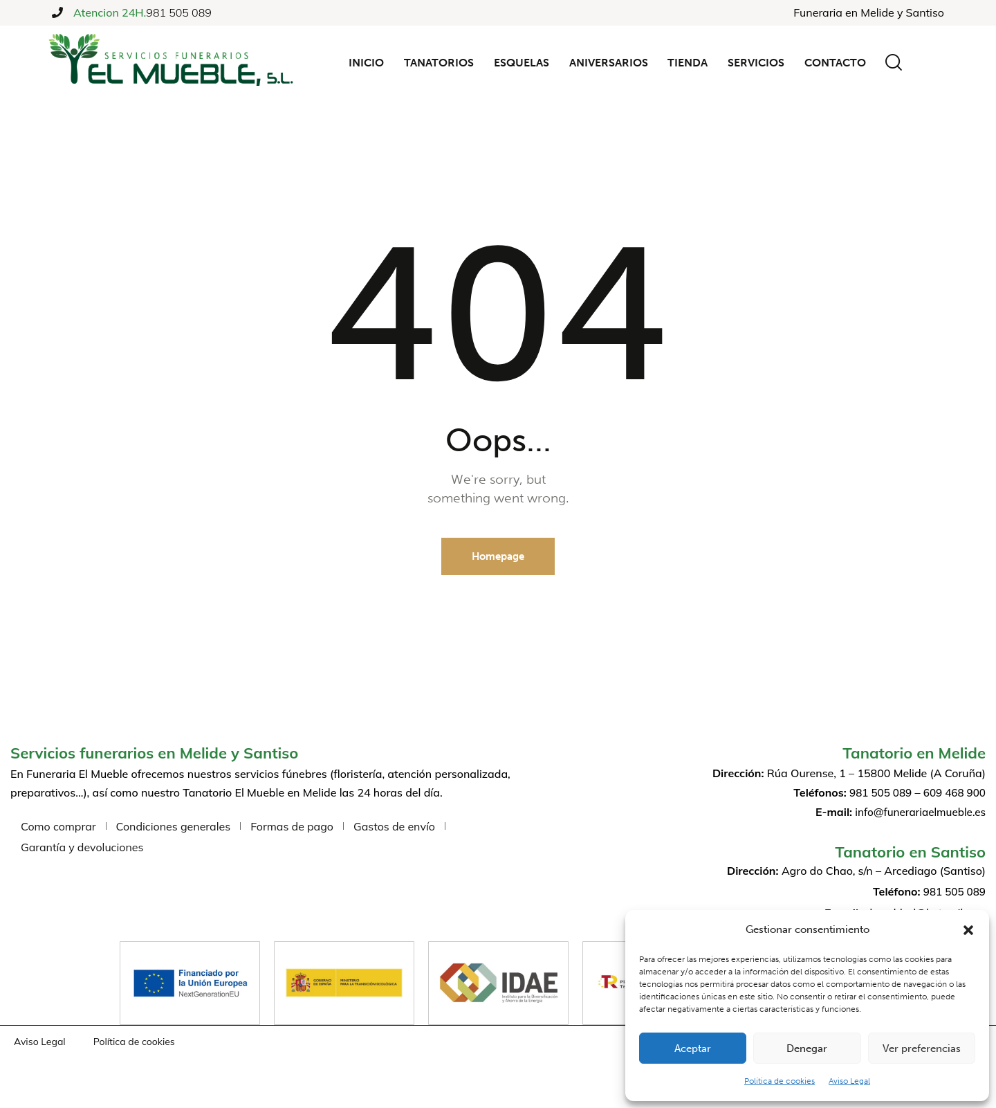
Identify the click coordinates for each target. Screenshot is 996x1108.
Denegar (806, 1048)
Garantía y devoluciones (82, 848)
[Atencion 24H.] (57, 12)
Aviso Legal (849, 1081)
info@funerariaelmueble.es (917, 812)
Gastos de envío (394, 827)
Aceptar (692, 1048)
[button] (968, 930)
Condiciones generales (173, 827)
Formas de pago (291, 827)
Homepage (498, 557)
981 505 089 (179, 12)
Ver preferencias (922, 1048)
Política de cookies (779, 1081)
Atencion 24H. (109, 13)
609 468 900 (953, 793)
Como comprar (58, 827)
